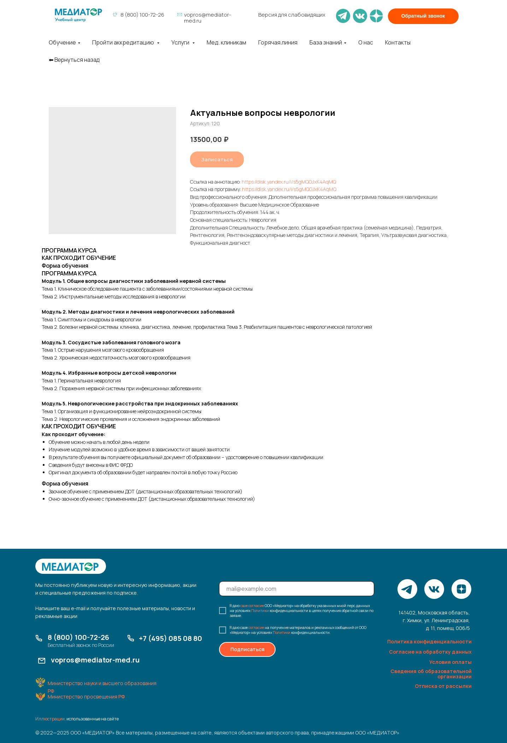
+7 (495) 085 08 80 (170, 638)
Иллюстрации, (50, 719)
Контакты (398, 42)
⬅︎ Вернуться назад (74, 60)
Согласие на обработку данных (430, 651)
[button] (423, 16)
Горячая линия (277, 42)
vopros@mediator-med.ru (207, 17)
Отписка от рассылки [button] (443, 686)
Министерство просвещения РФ (86, 696)
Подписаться (247, 649)
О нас (365, 42)
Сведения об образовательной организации (431, 674)
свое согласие (252, 605)
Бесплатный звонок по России (81, 645)
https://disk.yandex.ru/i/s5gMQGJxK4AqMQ (289, 181)
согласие (256, 627)
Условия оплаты (450, 662)
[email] (296, 588)
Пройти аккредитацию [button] (123, 42)
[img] (78, 15)
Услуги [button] (180, 42)
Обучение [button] (62, 42)
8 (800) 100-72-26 (142, 14)
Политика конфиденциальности (429, 641)
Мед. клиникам (226, 42)
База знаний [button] (325, 42)
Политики (260, 610)
